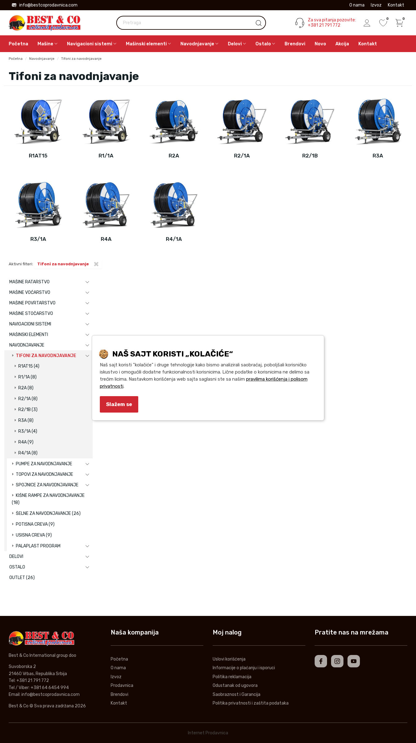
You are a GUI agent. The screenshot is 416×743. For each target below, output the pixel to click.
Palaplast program (38, 546)
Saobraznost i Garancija (236, 694)
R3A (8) (25, 420)
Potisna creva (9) (35, 524)
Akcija (342, 43)
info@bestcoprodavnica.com (44, 5)
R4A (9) (25, 442)
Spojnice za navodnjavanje (47, 485)
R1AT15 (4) (28, 366)
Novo (320, 43)
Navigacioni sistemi (30, 324)
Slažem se (119, 404)
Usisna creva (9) (34, 535)
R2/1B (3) (28, 409)
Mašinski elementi (28, 334)
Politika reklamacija (232, 676)
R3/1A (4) (27, 431)
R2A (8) (25, 388)
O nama (357, 5)
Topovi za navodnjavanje (44, 474)
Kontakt (396, 5)
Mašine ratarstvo (29, 282)
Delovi (16, 556)
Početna (18, 43)
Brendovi (295, 43)
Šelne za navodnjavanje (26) (48, 513)
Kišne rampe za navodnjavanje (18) (48, 499)
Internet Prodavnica (208, 733)
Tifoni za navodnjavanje (81, 59)
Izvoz (376, 5)
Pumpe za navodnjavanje (44, 464)
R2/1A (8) (28, 398)
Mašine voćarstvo (29, 292)
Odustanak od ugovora (235, 685)
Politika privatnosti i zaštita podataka (251, 703)
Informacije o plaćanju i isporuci (244, 667)
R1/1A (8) (27, 377)
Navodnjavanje (42, 59)
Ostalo (17, 567)
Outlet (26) (22, 577)
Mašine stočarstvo (31, 313)
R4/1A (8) (28, 453)
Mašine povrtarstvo (32, 303)
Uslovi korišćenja (229, 659)
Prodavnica (122, 685)
